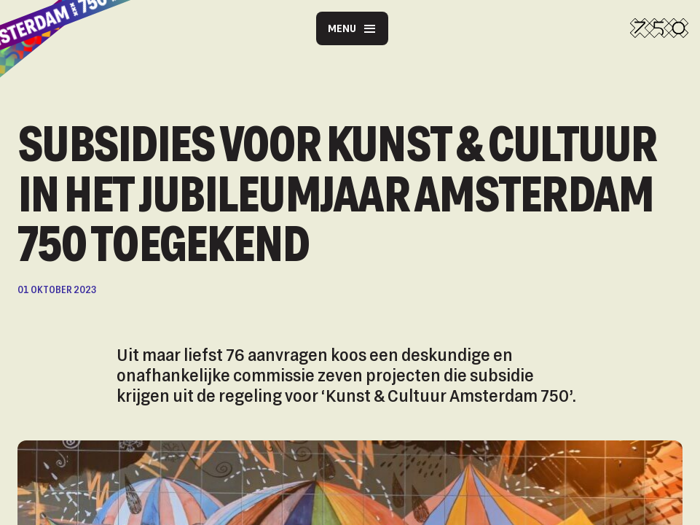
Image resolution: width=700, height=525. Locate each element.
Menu (352, 28)
